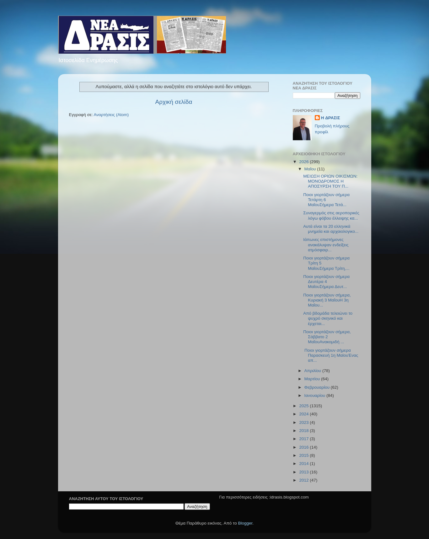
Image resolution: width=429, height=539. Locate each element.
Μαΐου (310, 169)
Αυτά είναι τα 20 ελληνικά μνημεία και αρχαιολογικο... (330, 229)
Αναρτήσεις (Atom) (111, 114)
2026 (304, 161)
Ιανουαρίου (315, 395)
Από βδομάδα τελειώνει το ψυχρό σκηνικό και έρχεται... (327, 318)
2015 (304, 455)
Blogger (245, 523)
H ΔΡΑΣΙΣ (330, 117)
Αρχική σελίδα (173, 102)
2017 (304, 438)
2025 (304, 405)
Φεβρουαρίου (317, 387)
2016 (304, 447)
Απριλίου (313, 370)
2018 (304, 430)
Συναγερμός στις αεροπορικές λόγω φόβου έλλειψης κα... (331, 215)
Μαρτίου (312, 378)
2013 (304, 472)
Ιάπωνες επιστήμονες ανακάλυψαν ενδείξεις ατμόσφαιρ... (325, 244)
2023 (304, 422)
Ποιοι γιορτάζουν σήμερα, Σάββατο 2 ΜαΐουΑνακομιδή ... (327, 336)
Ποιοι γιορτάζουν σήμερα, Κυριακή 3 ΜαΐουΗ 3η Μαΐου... (327, 300)
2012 (304, 480)
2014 (304, 463)
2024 (304, 414)
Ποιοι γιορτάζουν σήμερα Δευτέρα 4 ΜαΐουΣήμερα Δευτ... (326, 281)
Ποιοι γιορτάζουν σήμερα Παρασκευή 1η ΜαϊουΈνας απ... (330, 355)
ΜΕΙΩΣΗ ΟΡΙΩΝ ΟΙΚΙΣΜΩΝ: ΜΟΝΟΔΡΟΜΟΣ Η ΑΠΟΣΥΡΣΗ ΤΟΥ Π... (330, 181)
